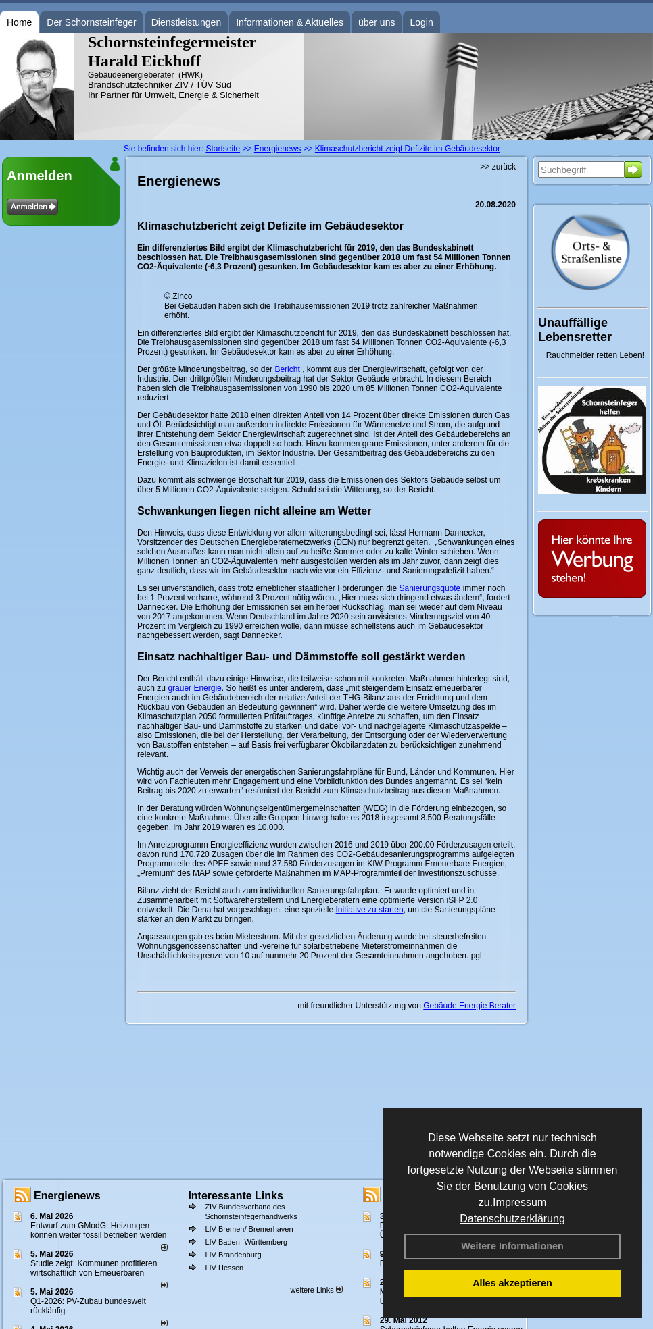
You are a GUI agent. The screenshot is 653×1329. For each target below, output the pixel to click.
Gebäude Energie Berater (469, 1005)
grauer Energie (194, 688)
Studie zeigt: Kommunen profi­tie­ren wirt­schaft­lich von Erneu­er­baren (93, 1268)
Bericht (286, 369)
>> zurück (498, 167)
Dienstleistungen (186, 22)
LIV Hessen (224, 1267)
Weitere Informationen (512, 1246)
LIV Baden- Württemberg (246, 1242)
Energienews (67, 1195)
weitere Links (316, 1290)
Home (19, 22)
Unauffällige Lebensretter (575, 330)
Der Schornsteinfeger (91, 22)
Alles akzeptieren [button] (512, 1283)
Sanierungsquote (430, 588)
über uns (376, 22)
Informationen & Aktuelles (289, 22)
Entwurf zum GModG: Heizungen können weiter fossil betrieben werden (98, 1230)
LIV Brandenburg (233, 1255)
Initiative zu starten (370, 909)
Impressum (519, 1202)
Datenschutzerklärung (512, 1218)
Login (421, 22)
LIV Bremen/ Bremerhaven (249, 1229)
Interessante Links (235, 1195)
